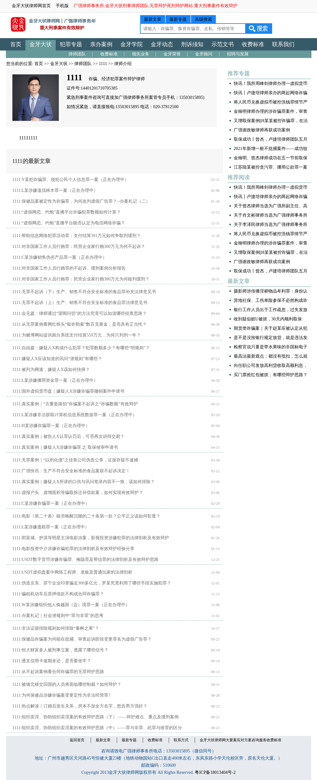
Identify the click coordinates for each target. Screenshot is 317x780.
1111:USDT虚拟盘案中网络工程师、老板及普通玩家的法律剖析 (72, 572)
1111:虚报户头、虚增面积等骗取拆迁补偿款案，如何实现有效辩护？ (77, 492)
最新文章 (152, 19)
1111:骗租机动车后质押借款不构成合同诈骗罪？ (58, 594)
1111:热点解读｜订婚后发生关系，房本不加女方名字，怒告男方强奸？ (79, 706)
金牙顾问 (203, 54)
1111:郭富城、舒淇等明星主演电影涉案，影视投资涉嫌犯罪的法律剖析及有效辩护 (90, 537)
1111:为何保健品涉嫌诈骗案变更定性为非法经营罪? (61, 695)
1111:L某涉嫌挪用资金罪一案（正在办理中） (55, 380)
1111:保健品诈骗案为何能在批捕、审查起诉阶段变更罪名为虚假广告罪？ (82, 639)
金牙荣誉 (172, 54)
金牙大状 (40, 44)
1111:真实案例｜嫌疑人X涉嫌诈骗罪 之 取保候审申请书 (65, 447)
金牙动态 (162, 44)
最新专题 (178, 19)
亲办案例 (101, 44)
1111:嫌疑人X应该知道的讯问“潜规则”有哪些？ (57, 358)
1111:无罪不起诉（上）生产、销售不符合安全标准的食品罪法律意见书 (79, 302)
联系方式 (181, 740)
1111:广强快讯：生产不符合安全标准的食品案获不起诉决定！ (71, 471)
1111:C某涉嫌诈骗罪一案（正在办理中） (51, 503)
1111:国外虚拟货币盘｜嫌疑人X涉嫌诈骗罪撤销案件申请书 (68, 391)
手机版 (62, 5)
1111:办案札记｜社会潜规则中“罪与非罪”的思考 (58, 615)
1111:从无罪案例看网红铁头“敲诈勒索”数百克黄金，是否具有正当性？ (79, 324)
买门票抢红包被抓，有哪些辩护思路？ (270, 374)
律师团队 (77, 54)
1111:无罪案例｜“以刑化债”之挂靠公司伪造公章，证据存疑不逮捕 (75, 460)
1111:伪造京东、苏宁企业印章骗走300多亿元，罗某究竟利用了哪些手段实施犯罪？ (91, 583)
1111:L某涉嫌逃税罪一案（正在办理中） (50, 527)
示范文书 (222, 44)
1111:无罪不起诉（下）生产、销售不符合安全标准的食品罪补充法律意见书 (84, 291)
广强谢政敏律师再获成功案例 (262, 130)
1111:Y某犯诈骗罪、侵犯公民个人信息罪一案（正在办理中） (70, 179)
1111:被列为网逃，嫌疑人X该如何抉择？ (51, 369)
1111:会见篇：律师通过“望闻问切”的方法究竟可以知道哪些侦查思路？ (79, 313)
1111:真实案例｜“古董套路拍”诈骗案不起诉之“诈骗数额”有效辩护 (75, 404)
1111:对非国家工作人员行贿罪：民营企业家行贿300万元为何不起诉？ (78, 246)
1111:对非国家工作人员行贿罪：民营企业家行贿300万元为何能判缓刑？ (81, 279)
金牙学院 (131, 44)
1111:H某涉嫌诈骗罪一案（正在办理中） (51, 425)
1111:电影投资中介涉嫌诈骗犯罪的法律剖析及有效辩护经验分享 (73, 548)
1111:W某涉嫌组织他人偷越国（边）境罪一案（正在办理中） (71, 604)
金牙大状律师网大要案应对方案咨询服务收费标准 (240, 740)
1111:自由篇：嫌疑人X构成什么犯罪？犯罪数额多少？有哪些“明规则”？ (81, 348)
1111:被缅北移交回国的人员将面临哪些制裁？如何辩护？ (66, 684)
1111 (103, 63)
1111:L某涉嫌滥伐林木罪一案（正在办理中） (55, 190)
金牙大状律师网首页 (31, 5)
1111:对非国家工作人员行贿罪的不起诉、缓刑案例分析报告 (69, 268)
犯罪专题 (71, 44)
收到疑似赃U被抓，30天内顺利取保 (268, 319)
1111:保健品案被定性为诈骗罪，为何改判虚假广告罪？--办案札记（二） (81, 201)
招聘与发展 (238, 54)
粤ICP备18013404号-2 (215, 772)
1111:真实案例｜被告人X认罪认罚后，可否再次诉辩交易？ (68, 436)
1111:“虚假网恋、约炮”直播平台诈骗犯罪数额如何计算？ (66, 212)
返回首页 (77, 740)
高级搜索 (203, 19)
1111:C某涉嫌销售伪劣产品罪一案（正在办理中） (59, 257)
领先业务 (140, 54)
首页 (15, 44)
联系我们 (283, 44)
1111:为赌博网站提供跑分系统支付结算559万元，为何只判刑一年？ (76, 335)
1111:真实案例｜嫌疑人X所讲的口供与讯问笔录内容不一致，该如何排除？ (83, 481)
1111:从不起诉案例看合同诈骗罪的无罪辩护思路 (58, 671)
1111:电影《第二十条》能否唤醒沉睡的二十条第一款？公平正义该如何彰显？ (86, 516)
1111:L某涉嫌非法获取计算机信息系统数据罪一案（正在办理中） (74, 414)
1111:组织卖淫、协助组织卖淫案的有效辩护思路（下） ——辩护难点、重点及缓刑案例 (95, 717)
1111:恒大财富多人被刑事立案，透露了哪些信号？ (60, 650)
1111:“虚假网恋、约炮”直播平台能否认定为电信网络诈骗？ (68, 223)
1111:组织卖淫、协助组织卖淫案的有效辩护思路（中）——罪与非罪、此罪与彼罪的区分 (97, 727)
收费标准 (253, 44)
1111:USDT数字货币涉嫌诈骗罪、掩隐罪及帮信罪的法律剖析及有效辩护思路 (85, 559)
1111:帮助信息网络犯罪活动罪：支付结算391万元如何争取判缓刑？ (76, 235)
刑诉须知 (192, 44)
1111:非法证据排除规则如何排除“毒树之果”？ (55, 628)
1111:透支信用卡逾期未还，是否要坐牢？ (51, 661)
